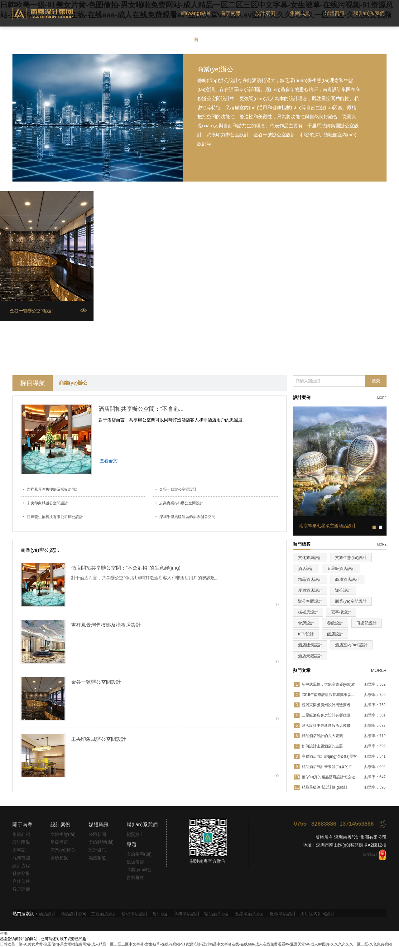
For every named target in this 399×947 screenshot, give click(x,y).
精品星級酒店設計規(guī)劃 (324, 787)
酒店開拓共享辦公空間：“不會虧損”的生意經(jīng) (125, 568)
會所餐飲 (59, 857)
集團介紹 (21, 834)
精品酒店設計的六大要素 (322, 736)
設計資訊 (97, 849)
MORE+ (379, 670)
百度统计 (370, 854)
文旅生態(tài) (62, 834)
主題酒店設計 (104, 913)
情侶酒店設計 (135, 913)
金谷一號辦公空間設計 (178, 489)
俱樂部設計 (366, 623)
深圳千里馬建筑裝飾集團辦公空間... (189, 517)
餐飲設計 (335, 623)
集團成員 (300, 13)
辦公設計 (343, 590)
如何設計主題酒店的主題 (322, 746)
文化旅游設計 (310, 557)
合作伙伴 (21, 881)
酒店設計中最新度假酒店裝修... (327, 725)
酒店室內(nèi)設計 (351, 645)
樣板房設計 (308, 612)
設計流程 (21, 865)
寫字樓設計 (341, 612)
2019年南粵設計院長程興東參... (328, 694)
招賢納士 (135, 834)
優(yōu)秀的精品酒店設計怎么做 (328, 777)
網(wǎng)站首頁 (196, 26)
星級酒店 (59, 842)
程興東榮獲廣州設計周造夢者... (327, 705)
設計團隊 (21, 842)
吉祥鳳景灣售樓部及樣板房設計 (53, 489)
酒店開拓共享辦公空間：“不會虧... (141, 409)
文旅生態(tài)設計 (350, 557)
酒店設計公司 (73, 913)
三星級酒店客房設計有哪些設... (327, 715)
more (382, 397)
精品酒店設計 (310, 579)
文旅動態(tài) (101, 842)
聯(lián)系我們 (369, 13)
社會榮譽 (21, 873)
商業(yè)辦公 (73, 383)
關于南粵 (231, 13)
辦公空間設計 (310, 601)
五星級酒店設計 (341, 568)
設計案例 (265, 13)
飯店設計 (335, 634)
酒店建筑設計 (310, 645)
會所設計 (306, 623)
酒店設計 (306, 568)
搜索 (376, 381)
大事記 (19, 849)
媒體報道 (97, 857)
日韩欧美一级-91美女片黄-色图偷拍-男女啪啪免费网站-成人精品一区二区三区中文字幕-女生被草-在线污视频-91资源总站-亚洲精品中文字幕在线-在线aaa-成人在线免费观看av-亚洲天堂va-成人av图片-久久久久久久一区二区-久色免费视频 (196, 944)
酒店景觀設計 (310, 655)
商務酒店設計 (347, 579)
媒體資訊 (334, 13)
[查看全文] (108, 460)
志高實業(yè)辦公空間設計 (181, 503)
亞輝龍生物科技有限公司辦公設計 (55, 517)
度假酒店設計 (310, 590)
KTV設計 (306, 634)
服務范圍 (21, 857)
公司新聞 (97, 834)
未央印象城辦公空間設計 (47, 503)
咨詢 (3, 933)
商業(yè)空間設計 (350, 601)
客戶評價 (21, 888)
